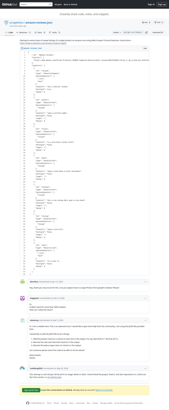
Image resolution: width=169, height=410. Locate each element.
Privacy (56, 403)
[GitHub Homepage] (27, 403)
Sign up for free (31, 390)
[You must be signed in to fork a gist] (159, 22)
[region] (84, 163)
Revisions (23, 32)
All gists (58, 4)
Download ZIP (157, 32)
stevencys (34, 320)
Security (64, 403)
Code (9, 32)
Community (80, 403)
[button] (146, 32)
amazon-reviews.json (38, 22)
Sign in (151, 4)
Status (71, 403)
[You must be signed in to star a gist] (146, 22)
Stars (40, 32)
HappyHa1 (34, 298)
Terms (49, 403)
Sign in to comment (104, 390)
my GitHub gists (54, 377)
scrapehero (16, 22)
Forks (55, 32)
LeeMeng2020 (36, 368)
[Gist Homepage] (9, 4)
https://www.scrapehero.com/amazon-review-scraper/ (43, 43)
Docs (88, 403)
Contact (95, 403)
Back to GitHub (70, 4)
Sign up (162, 4)
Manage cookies (106, 403)
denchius (34, 281)
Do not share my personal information (128, 403)
